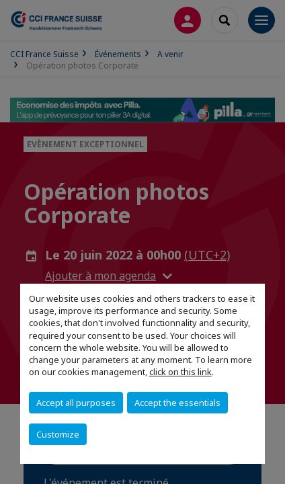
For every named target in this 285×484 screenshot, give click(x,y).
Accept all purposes (76, 403)
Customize (57, 434)
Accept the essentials (177, 403)
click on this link (180, 372)
